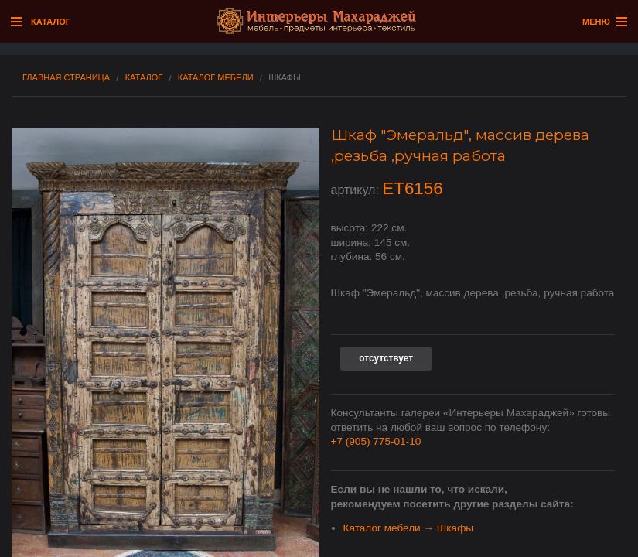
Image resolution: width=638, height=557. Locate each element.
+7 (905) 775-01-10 (376, 441)
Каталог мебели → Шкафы (408, 528)
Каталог (144, 77)
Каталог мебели (216, 77)
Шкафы (284, 77)
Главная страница (66, 77)
